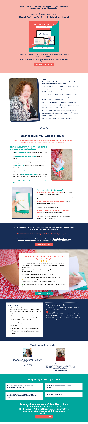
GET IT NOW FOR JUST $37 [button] (44, 65)
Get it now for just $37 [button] (44, 418)
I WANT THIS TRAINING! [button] (44, 294)
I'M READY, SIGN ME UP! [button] (44, 245)
